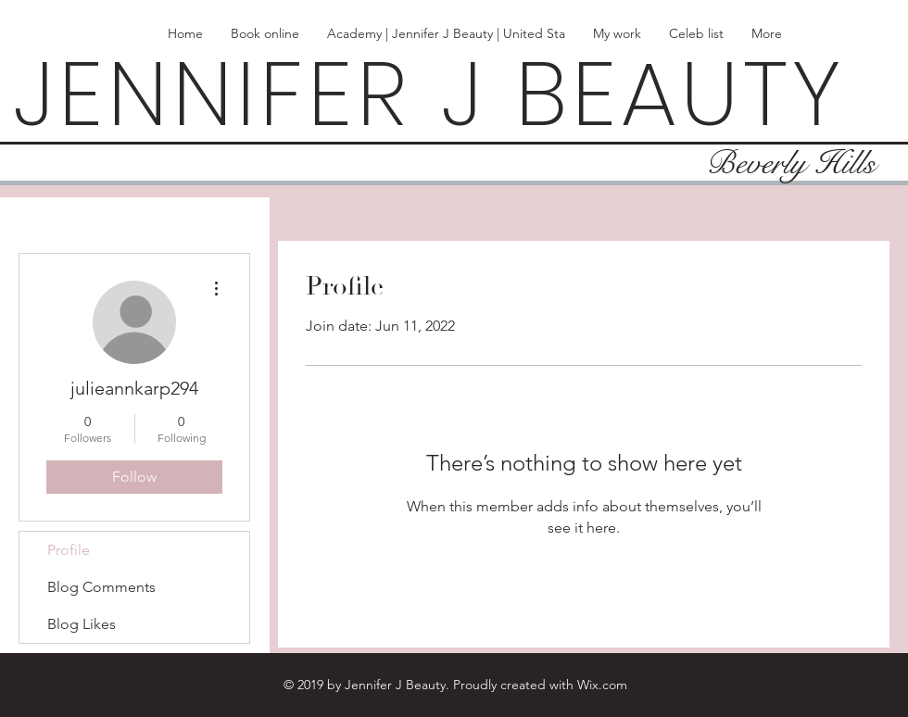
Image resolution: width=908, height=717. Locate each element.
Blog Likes (81, 624)
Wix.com (602, 684)
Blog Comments (101, 587)
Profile (68, 550)
